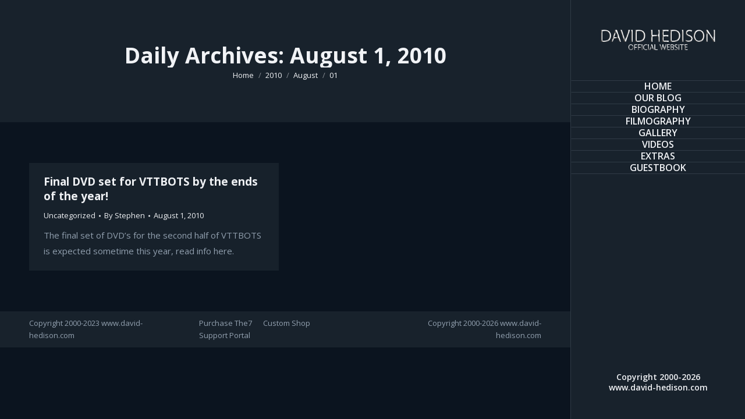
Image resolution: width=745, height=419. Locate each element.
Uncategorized (69, 215)
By (124, 215)
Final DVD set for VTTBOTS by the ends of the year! (151, 189)
